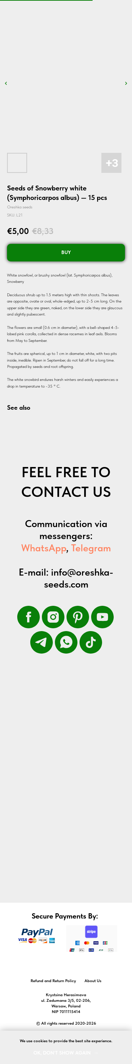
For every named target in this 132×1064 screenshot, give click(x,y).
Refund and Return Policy (53, 980)
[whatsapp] (66, 642)
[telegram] (41, 642)
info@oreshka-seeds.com (79, 578)
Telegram (91, 548)
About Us (92, 980)
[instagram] (53, 617)
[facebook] (28, 617)
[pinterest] (78, 617)
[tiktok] (91, 642)
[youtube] (102, 617)
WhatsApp (43, 548)
